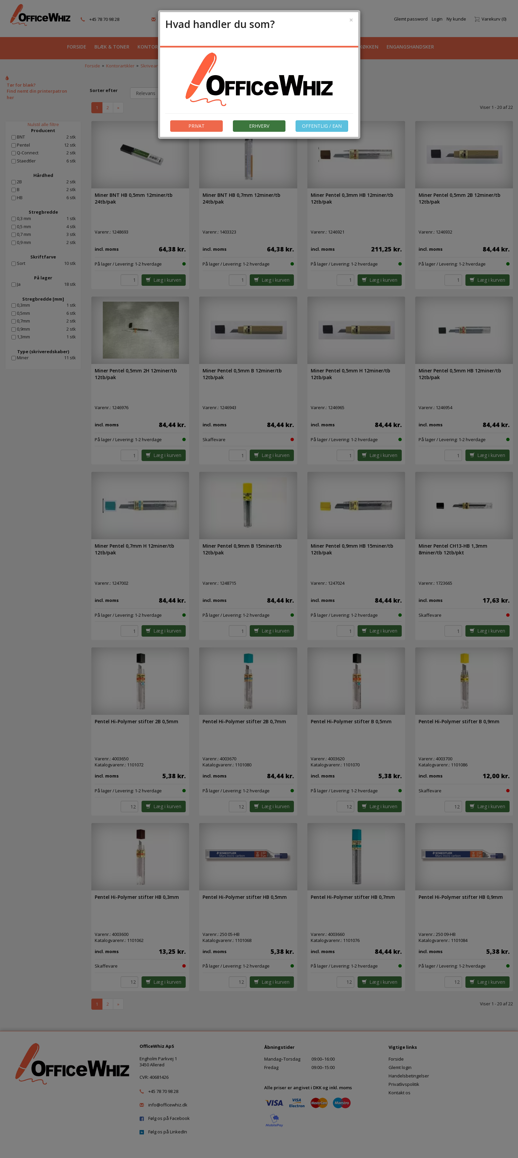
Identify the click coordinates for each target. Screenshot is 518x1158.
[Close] (351, 20)
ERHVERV (259, 126)
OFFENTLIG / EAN (322, 126)
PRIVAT (196, 126)
